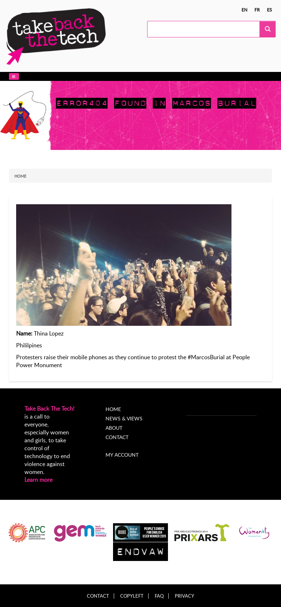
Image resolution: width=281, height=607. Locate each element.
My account (122, 454)
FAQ (159, 596)
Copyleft (132, 596)
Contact (117, 437)
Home (20, 176)
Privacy (184, 596)
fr (257, 10)
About (114, 427)
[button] (14, 76)
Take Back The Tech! (49, 408)
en (244, 10)
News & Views (124, 418)
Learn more (38, 480)
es (269, 10)
